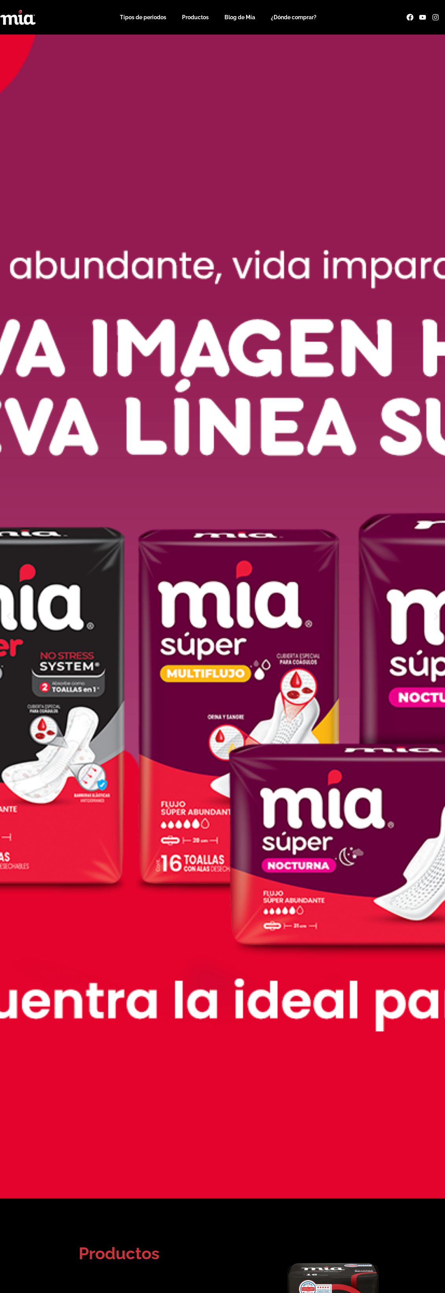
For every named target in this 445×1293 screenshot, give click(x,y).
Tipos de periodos (143, 17)
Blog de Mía (239, 17)
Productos (195, 17)
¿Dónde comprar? (293, 17)
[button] (9, 616)
